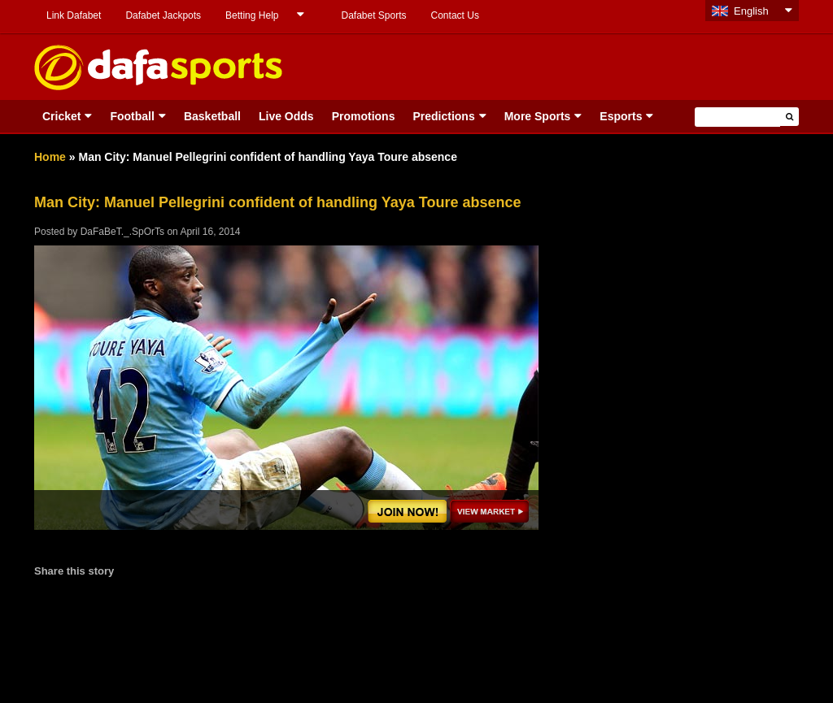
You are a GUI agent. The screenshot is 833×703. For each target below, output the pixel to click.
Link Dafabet (73, 15)
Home (50, 156)
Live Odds (286, 116)
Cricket (61, 116)
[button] (789, 116)
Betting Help (251, 15)
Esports (621, 116)
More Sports (537, 116)
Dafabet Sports (373, 15)
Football (132, 116)
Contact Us (455, 15)
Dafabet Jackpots (163, 15)
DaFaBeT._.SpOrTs (122, 231)
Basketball (212, 116)
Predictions (443, 116)
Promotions (363, 116)
